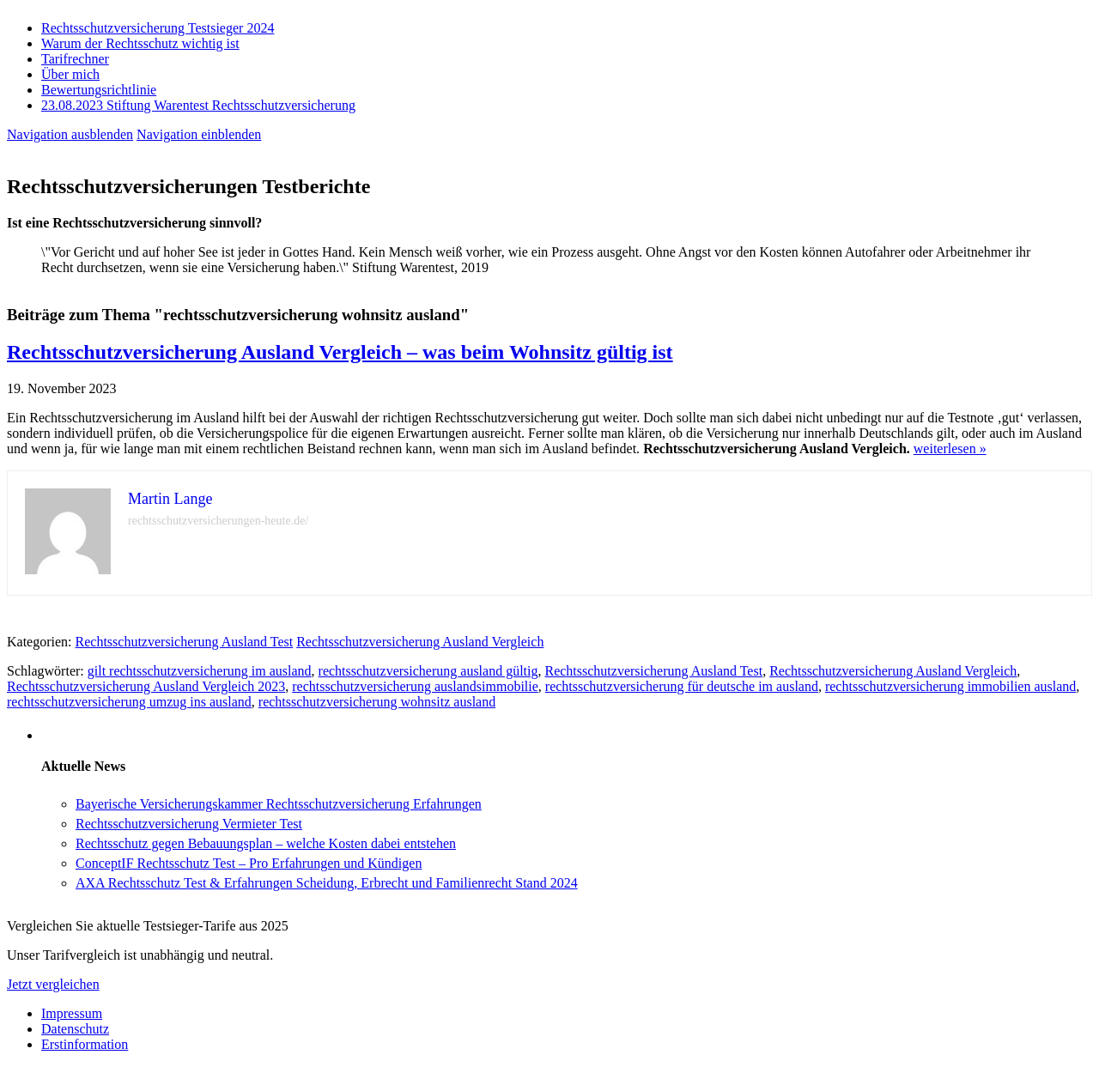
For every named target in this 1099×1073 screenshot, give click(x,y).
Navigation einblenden (199, 134)
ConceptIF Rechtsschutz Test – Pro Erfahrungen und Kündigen (249, 863)
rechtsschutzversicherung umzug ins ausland (129, 701)
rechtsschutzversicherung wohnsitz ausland (376, 701)
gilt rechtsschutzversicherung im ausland (200, 671)
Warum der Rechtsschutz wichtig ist (140, 43)
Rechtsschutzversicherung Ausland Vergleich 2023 (146, 686)
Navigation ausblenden (70, 134)
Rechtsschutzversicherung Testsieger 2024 (157, 28)
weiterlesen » (950, 448)
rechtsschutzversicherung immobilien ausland (950, 686)
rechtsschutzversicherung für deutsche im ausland (681, 686)
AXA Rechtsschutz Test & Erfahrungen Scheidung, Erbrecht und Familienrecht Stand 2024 (327, 883)
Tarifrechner (75, 59)
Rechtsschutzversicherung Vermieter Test (189, 823)
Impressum (71, 1013)
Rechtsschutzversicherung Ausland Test (185, 641)
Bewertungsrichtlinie (98, 89)
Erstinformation (84, 1044)
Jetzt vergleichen (53, 984)
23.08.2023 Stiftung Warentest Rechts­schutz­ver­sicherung (198, 105)
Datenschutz (75, 1028)
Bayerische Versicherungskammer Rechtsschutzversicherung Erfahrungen (279, 804)
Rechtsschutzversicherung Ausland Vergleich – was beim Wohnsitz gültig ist (340, 352)
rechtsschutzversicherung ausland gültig (428, 671)
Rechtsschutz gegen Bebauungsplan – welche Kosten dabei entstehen (266, 843)
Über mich (70, 74)
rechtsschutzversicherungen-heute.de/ (218, 520)
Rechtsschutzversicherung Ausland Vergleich (419, 641)
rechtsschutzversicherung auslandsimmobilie (415, 686)
